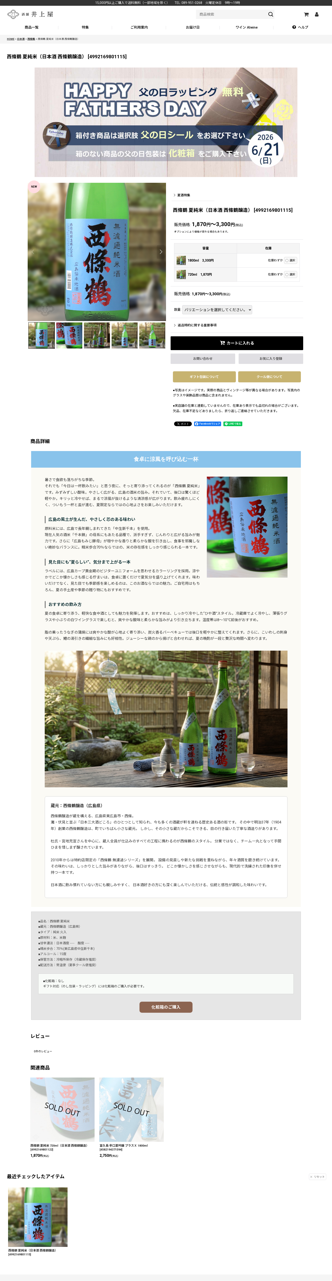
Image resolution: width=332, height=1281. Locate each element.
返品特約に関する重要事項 (195, 325)
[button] (300, 27)
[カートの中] (306, 14)
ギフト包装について (204, 377)
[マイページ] (316, 14)
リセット (317, 1177)
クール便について (269, 377)
